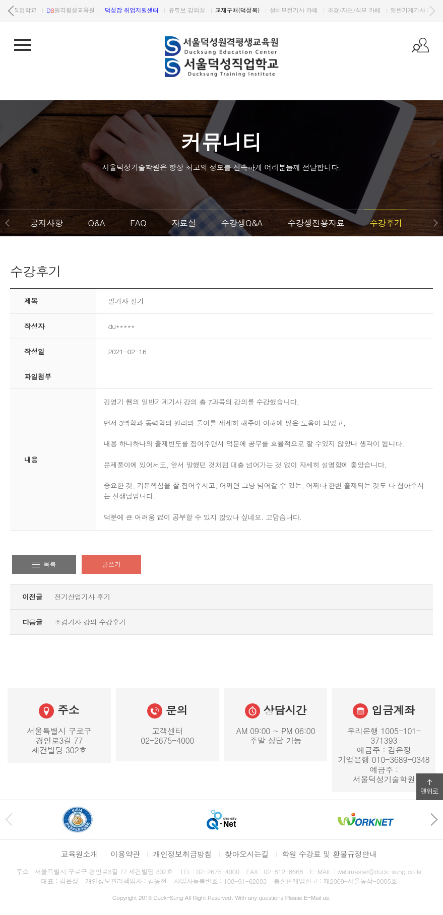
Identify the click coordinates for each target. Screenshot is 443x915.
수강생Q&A (242, 223)
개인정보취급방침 (182, 853)
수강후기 (385, 223)
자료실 (183, 223)
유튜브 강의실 (224, 10)
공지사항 (46, 223)
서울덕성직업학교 (47, 10)
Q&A (96, 223)
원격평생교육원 (108, 10)
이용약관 (125, 853)
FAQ (138, 223)
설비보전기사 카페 (331, 10)
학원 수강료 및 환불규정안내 (329, 853)
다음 (431, 11)
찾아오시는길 (247, 853)
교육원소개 (79, 853)
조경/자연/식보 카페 (391, 10)
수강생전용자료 (316, 223)
